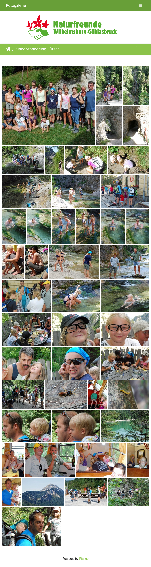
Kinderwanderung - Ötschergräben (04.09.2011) (39, 49)
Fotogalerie (16, 5)
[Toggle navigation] (140, 5)
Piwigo (84, 559)
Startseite (8, 49)
